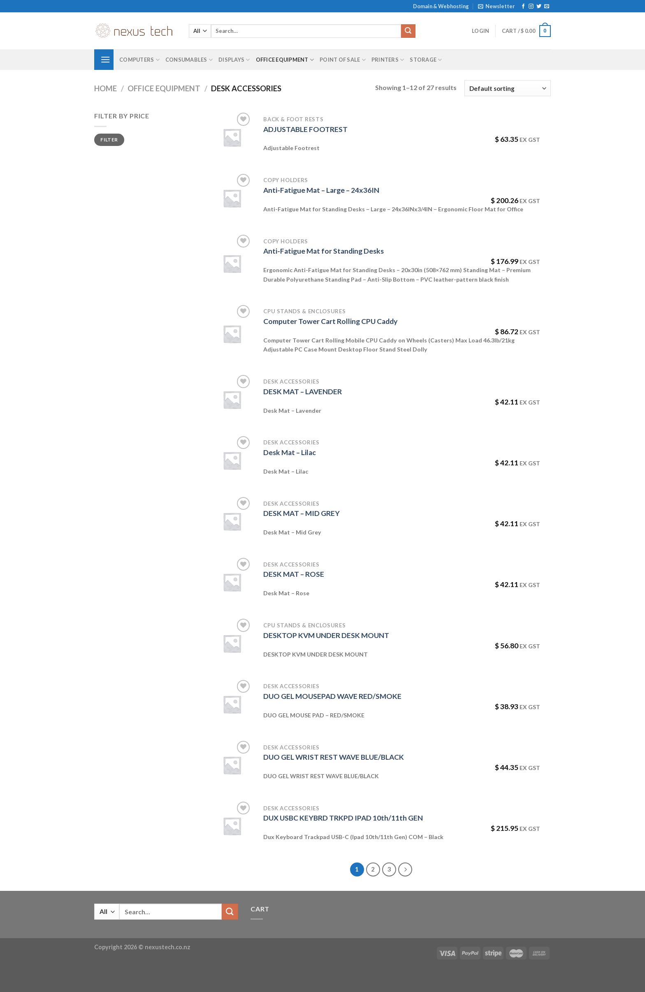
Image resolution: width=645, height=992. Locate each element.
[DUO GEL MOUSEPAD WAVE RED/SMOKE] (232, 704)
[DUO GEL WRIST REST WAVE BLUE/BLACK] (232, 765)
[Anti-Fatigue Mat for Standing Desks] (232, 263)
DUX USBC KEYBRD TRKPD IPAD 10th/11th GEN (343, 818)
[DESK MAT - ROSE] (232, 582)
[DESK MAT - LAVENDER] (232, 399)
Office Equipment (285, 60)
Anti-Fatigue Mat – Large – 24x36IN (321, 190)
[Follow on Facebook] (523, 6)
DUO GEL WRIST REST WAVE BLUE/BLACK (333, 757)
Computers (139, 60)
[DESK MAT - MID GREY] (232, 521)
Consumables (189, 60)
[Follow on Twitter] (538, 6)
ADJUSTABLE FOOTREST (305, 129)
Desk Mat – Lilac (289, 452)
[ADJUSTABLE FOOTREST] (232, 137)
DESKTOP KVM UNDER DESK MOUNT (326, 635)
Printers (387, 60)
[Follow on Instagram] (531, 6)
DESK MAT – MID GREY (301, 513)
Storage (426, 60)
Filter (109, 139)
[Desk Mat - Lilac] (232, 460)
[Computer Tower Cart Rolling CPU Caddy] (232, 333)
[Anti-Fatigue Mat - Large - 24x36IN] (232, 198)
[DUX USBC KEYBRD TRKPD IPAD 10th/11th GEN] (232, 826)
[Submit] (408, 31)
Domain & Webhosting (441, 6)
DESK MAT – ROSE (293, 574)
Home (105, 88)
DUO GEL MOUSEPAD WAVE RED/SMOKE (332, 696)
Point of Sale (343, 60)
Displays (234, 60)
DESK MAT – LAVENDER (302, 391)
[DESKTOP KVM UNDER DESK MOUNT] (232, 643)
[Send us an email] (546, 6)
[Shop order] (507, 88)
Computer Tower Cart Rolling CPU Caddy (330, 321)
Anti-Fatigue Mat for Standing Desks (323, 251)
